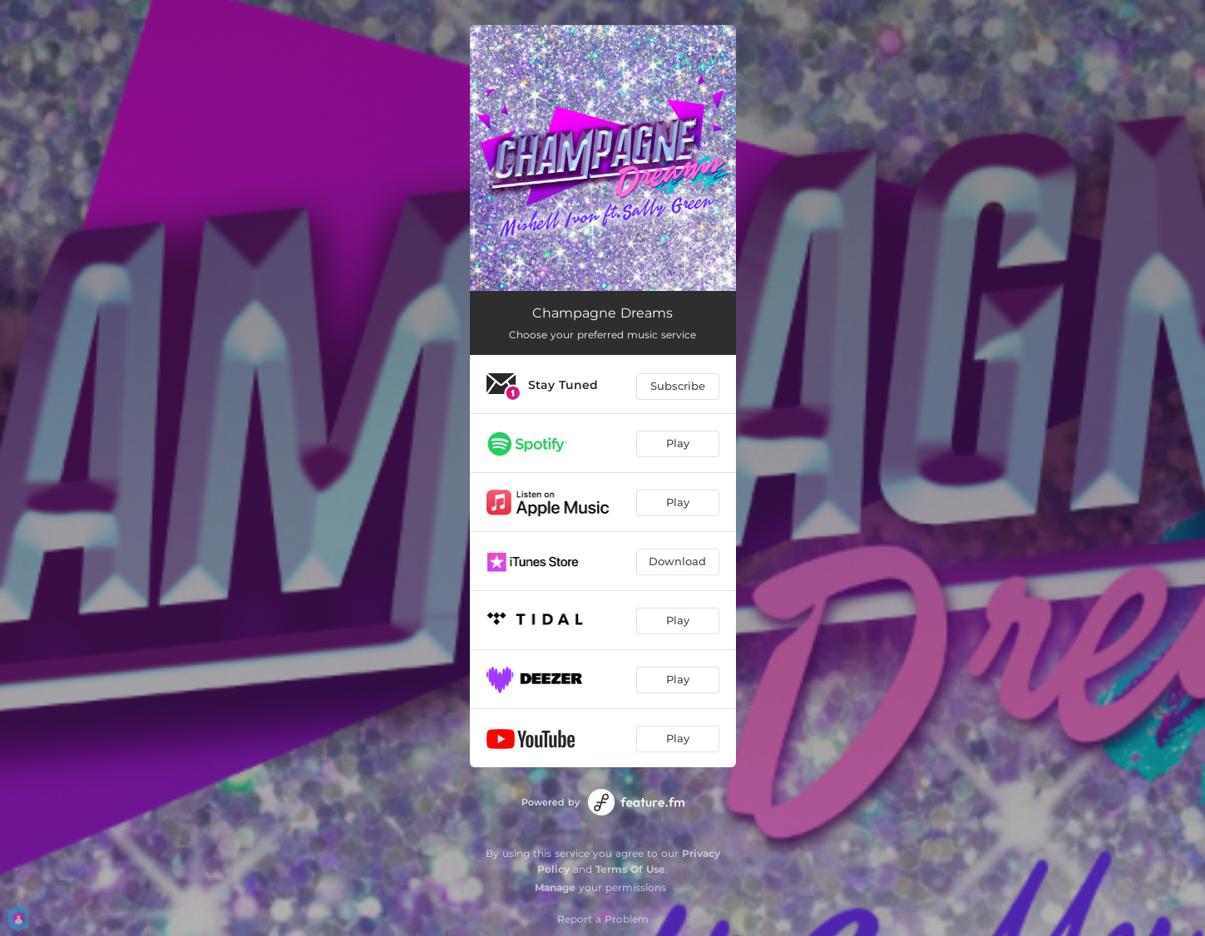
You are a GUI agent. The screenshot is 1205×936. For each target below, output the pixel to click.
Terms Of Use (630, 869)
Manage (555, 887)
